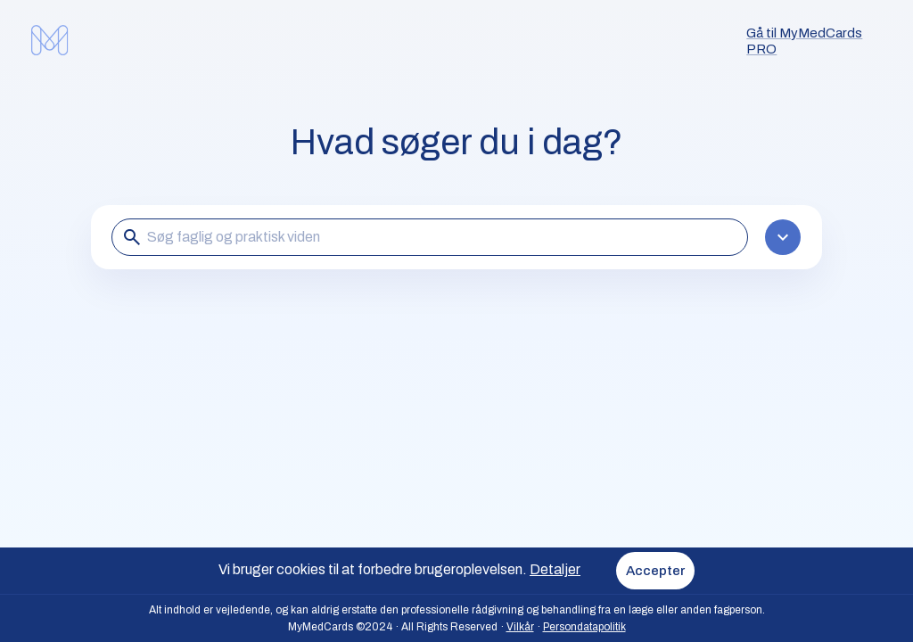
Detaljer (555, 569)
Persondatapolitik (584, 627)
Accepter (655, 571)
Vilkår (520, 627)
